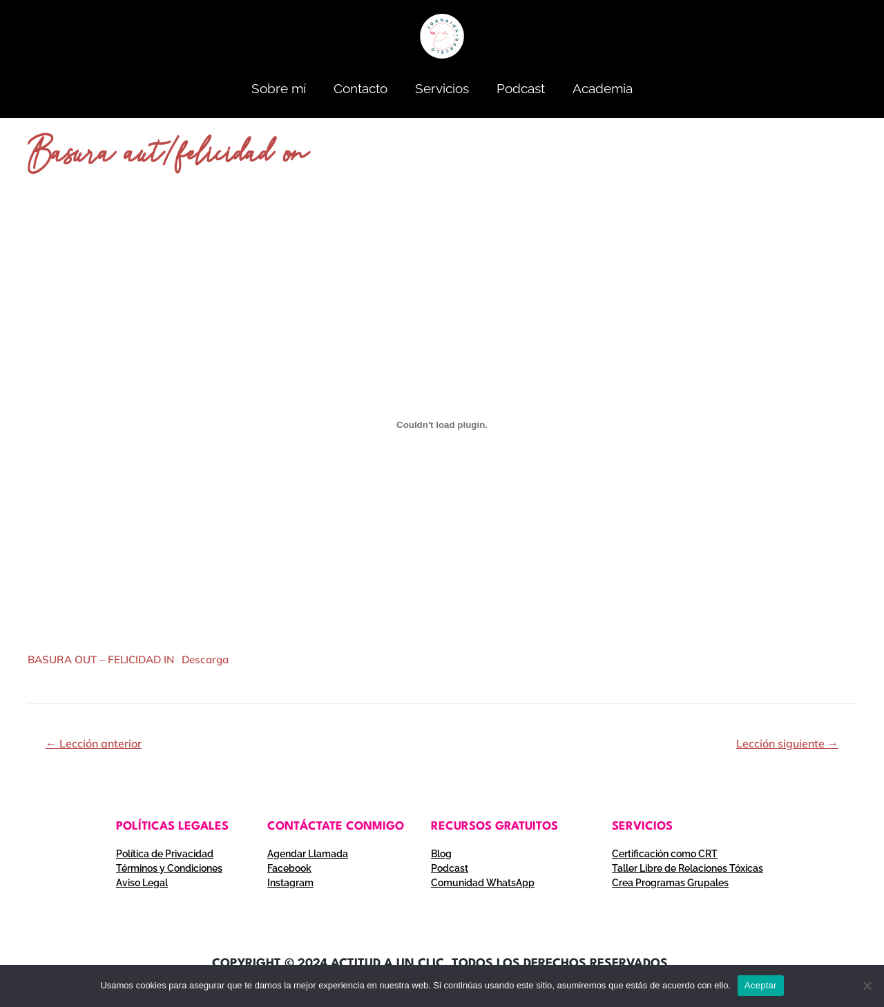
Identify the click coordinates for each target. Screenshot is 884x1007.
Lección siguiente (787, 743)
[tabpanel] (442, 443)
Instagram (290, 882)
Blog (441, 853)
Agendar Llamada (307, 853)
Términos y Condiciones (169, 868)
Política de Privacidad (164, 853)
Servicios (442, 88)
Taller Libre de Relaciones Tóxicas (687, 868)
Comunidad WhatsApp (483, 882)
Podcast (521, 88)
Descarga (205, 659)
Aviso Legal (142, 882)
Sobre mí (278, 88)
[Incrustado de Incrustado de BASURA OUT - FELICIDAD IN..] (442, 424)
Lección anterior (94, 743)
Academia (603, 88)
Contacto (360, 88)
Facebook (289, 868)
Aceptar (760, 985)
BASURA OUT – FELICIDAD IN (101, 659)
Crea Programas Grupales (670, 882)
